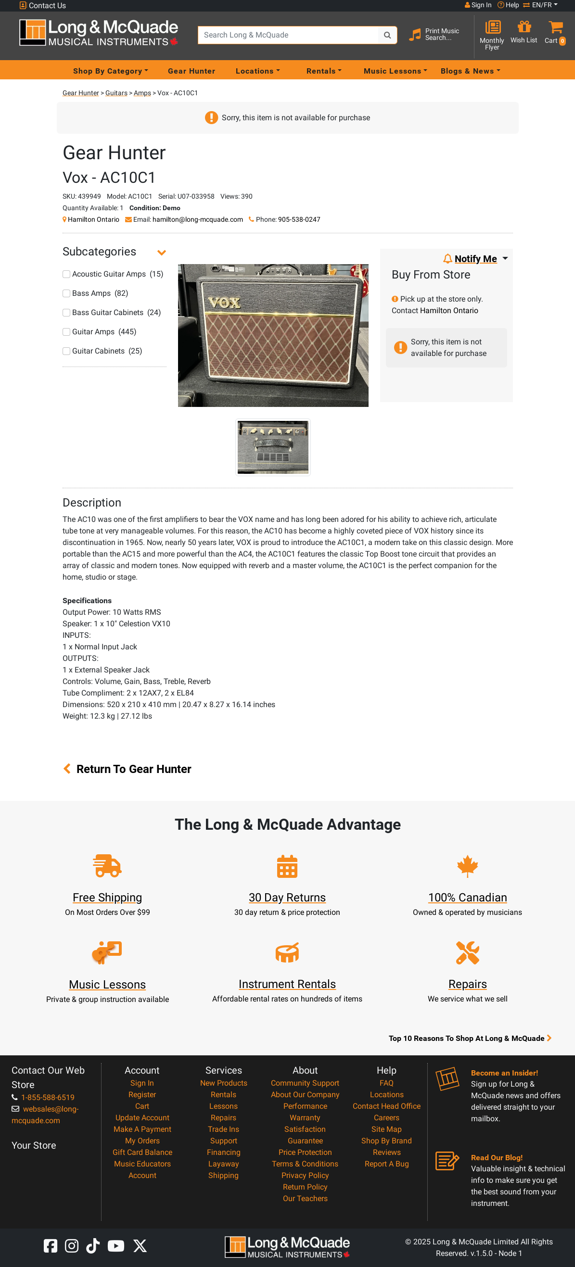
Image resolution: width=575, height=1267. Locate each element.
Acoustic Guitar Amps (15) (113, 274)
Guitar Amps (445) (100, 331)
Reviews (387, 1152)
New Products (223, 1083)
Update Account (142, 1117)
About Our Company (305, 1094)
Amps (142, 93)
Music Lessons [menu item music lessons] (393, 70)
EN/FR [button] (537, 5)
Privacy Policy (305, 1175)
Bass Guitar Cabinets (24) (112, 312)
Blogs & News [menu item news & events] (467, 70)
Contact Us (42, 5)
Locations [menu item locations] (255, 70)
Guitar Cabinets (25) (102, 350)
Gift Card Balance (142, 1152)
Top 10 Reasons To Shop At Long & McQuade (470, 1038)
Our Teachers (305, 1198)
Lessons (223, 1106)
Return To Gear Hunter (127, 768)
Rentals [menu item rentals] (321, 70)
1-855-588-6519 (43, 1097)
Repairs (223, 1117)
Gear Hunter (192, 70)
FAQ (387, 1083)
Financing (224, 1152)
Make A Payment (142, 1129)
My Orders (142, 1140)
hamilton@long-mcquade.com (198, 219)
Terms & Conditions (305, 1163)
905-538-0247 (299, 219)
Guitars (116, 93)
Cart (142, 1106)
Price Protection (305, 1152)
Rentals (223, 1094)
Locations (387, 1094)
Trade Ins (223, 1129)
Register (142, 1094)
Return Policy (305, 1186)
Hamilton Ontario (93, 219)
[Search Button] (387, 35)
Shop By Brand (386, 1140)
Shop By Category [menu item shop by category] (107, 70)
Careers (386, 1117)
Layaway (223, 1163)
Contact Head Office (387, 1106)
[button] (553, 36)
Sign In (142, 1083)
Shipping (223, 1175)
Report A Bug (387, 1163)
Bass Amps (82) (95, 293)
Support (223, 1140)
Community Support (305, 1083)
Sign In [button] (478, 5)
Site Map (386, 1129)
